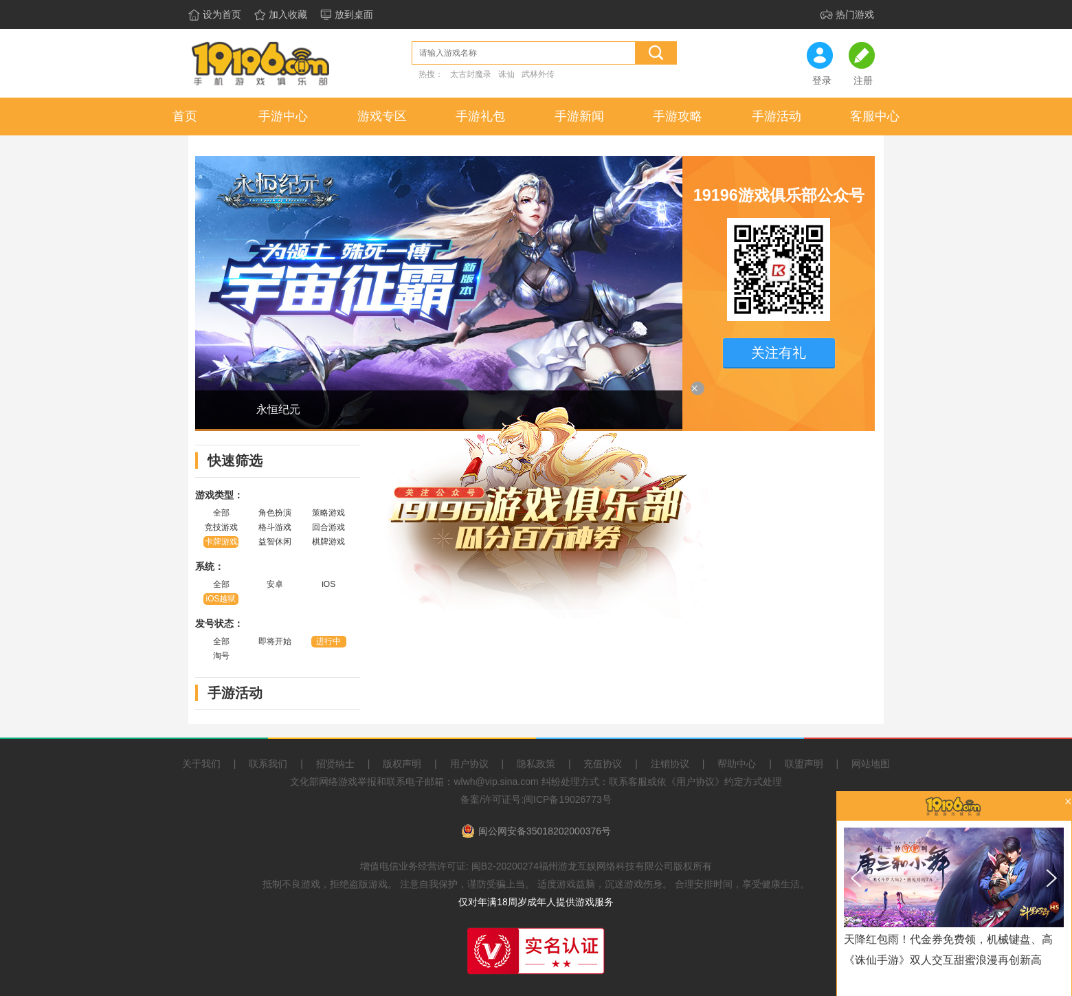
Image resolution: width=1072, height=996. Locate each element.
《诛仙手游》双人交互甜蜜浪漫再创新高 (943, 960)
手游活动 (776, 116)
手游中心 (283, 116)
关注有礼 (778, 352)
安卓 (275, 584)
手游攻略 (677, 116)
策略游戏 (328, 513)
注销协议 (670, 763)
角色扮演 (274, 513)
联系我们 (268, 763)
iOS (328, 584)
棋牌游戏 (328, 541)
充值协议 (602, 763)
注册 (863, 81)
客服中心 (875, 116)
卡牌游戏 (221, 541)
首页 (184, 116)
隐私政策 (536, 763)
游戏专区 (382, 116)
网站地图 (870, 763)
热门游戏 (855, 15)
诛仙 (506, 74)
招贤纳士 (335, 763)
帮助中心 (736, 763)
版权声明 (402, 763)
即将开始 (274, 641)
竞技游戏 (221, 527)
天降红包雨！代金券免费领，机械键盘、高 (948, 939)
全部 (221, 513)
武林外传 (538, 74)
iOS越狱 (220, 599)
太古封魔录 (470, 74)
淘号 (221, 656)
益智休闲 (274, 541)
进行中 (328, 641)
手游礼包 (480, 116)
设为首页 (222, 15)
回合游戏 (328, 527)
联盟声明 (804, 763)
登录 (821, 81)
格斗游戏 (274, 527)
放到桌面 (354, 15)
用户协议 (469, 763)
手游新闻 (579, 116)
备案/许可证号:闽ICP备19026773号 (535, 799)
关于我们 (201, 763)
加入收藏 (288, 15)
